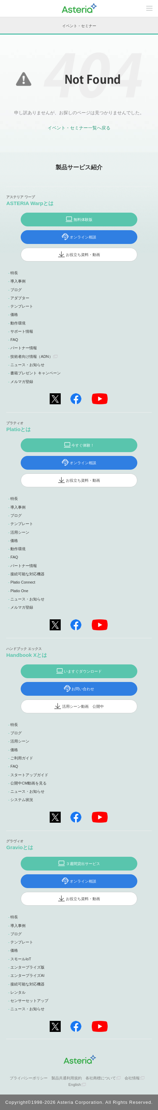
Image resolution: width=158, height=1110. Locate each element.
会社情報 (132, 1078)
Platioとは (18, 429)
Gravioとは (19, 847)
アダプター (19, 298)
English (74, 1084)
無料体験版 (82, 219)
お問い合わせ (82, 689)
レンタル (18, 992)
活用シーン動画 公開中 (83, 706)
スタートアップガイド (29, 775)
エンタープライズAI (27, 975)
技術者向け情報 (31, 356)
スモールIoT (20, 959)
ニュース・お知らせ (27, 365)
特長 (14, 273)
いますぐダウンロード (83, 671)
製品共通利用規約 (66, 1078)
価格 (14, 314)
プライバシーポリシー (29, 1078)
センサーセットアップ (29, 1001)
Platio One (19, 591)
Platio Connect (22, 582)
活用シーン (19, 532)
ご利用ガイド (21, 758)
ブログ (16, 290)
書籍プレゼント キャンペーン (35, 373)
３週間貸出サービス (83, 864)
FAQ (14, 340)
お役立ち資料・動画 (83, 255)
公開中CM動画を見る (28, 783)
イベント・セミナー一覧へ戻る (79, 127)
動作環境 (18, 323)
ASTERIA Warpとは (29, 203)
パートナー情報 (23, 348)
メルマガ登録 (21, 382)
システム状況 (21, 800)
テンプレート (21, 306)
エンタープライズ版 (27, 967)
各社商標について (101, 1078)
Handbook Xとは (26, 655)
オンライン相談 (83, 237)
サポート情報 (21, 331)
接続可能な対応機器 (27, 574)
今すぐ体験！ (82, 445)
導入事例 (18, 281)
